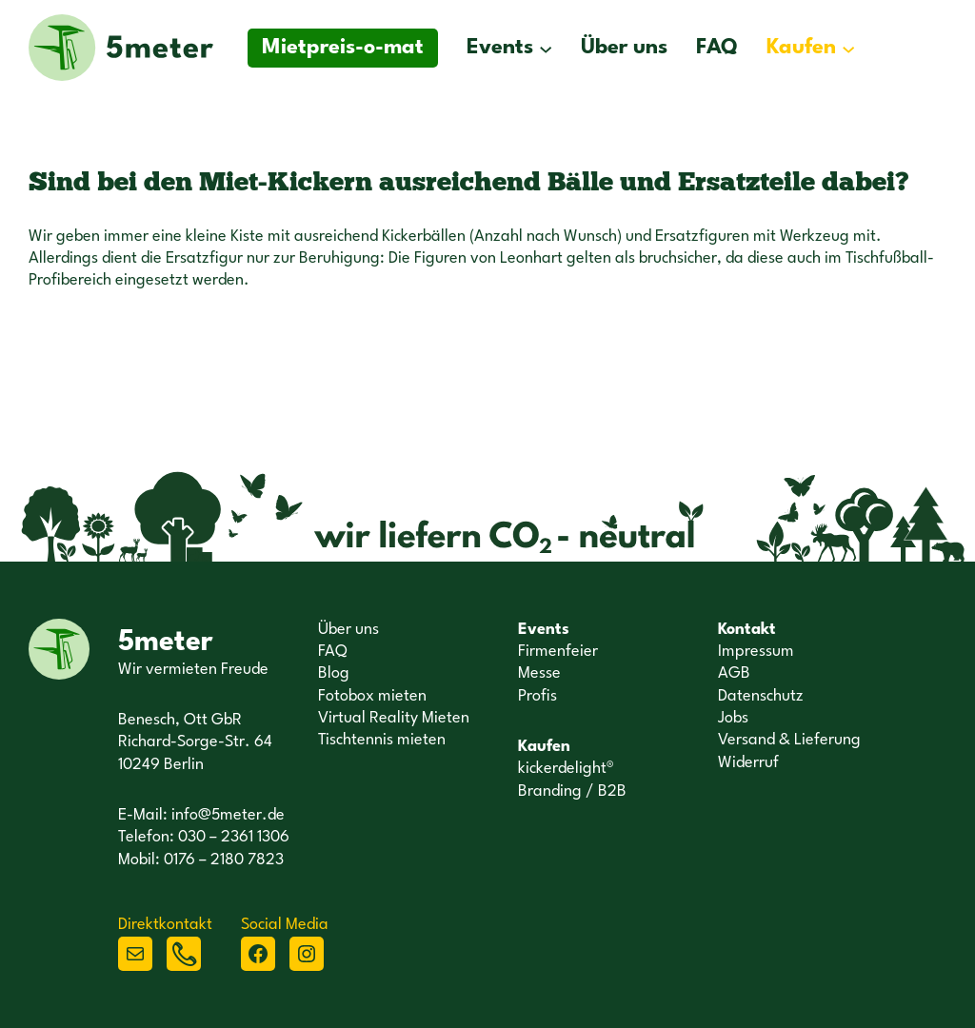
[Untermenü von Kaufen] (848, 47)
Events (500, 47)
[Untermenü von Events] (545, 47)
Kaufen (801, 47)
